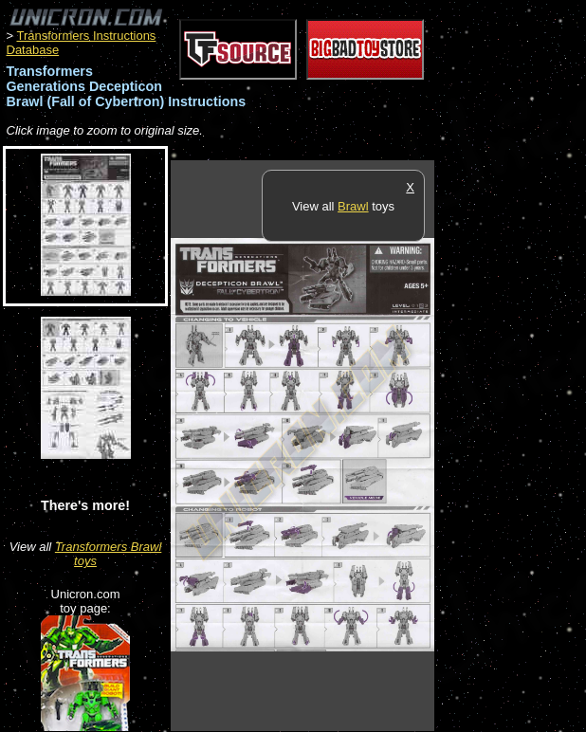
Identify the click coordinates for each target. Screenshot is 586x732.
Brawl (353, 206)
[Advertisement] (510, 444)
